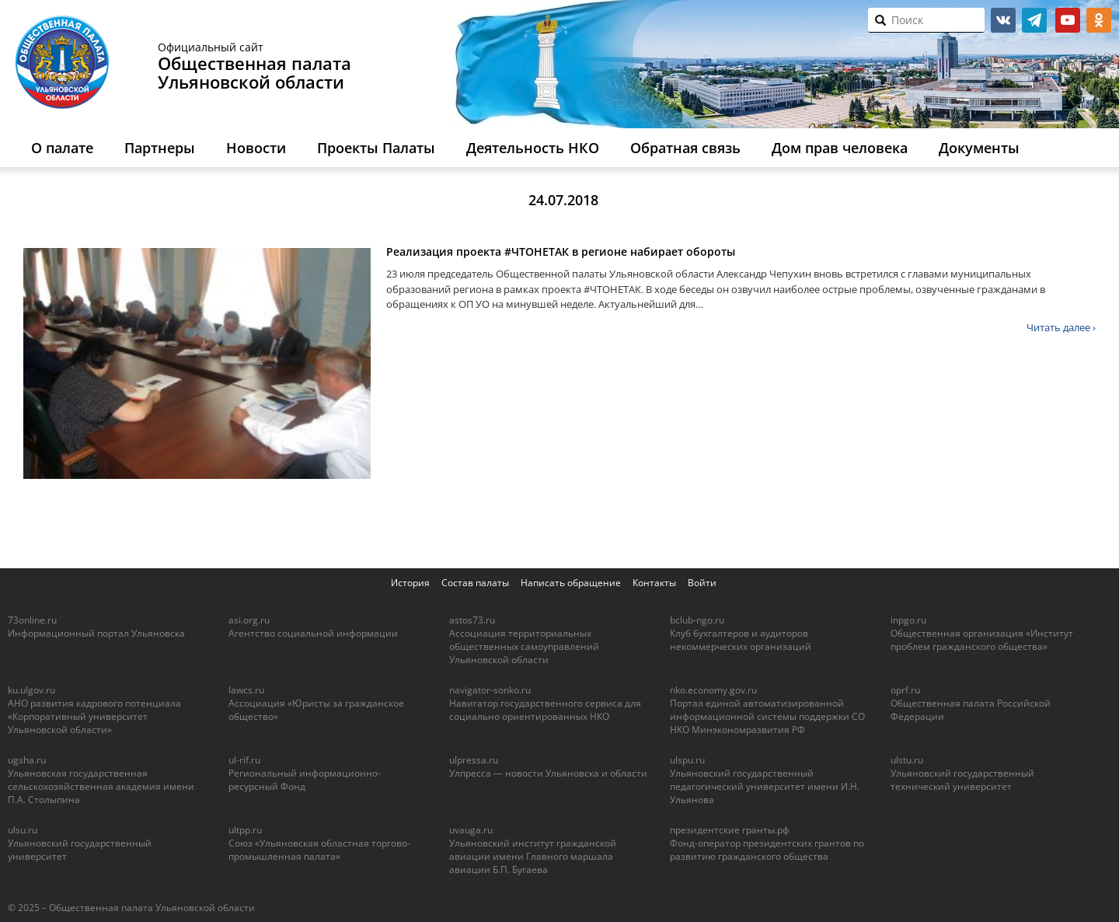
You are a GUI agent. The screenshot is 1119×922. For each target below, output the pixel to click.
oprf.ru (905, 690)
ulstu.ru (907, 760)
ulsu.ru (22, 829)
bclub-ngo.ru (697, 620)
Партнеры (159, 147)
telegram (1034, 20)
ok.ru (1098, 20)
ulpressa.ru (473, 760)
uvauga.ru (471, 829)
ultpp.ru (245, 829)
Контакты (654, 582)
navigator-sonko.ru (490, 690)
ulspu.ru (687, 760)
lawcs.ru (246, 690)
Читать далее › (1061, 327)
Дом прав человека (840, 147)
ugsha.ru (27, 760)
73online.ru (32, 620)
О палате (62, 147)
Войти (702, 582)
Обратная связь (685, 147)
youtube (1067, 20)
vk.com (1003, 20)
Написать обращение (571, 582)
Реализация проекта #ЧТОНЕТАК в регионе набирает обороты (560, 251)
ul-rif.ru (244, 760)
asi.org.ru (249, 620)
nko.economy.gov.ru (713, 690)
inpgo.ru (908, 620)
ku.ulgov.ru (31, 690)
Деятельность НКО (532, 147)
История (410, 582)
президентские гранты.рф (730, 829)
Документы (979, 147)
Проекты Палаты (376, 147)
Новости (256, 147)
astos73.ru (472, 620)
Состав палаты (475, 582)
